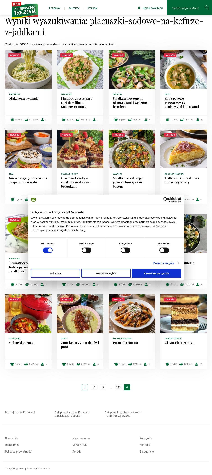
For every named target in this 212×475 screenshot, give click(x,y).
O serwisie (11, 438)
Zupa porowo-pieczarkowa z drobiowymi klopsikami (182, 102)
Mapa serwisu (81, 438)
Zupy (167, 94)
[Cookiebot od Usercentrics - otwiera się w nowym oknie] (166, 199)
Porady (76, 451)
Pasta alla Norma (125, 343)
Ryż (11, 174)
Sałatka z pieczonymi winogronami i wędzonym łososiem (131, 102)
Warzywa (14, 259)
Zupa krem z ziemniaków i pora (80, 345)
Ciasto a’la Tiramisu (179, 343)
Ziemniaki (14, 338)
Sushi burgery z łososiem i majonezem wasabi (28, 180)
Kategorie (146, 438)
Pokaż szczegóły (163, 262)
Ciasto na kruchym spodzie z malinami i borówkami (76, 182)
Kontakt (145, 445)
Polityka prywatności (18, 451)
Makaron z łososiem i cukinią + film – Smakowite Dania (76, 102)
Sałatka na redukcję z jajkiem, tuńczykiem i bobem (128, 182)
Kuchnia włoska (174, 174)
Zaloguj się (147, 451)
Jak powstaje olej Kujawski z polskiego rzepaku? (72, 414)
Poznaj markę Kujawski (20, 412)
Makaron (14, 94)
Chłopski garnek (21, 343)
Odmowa (55, 273)
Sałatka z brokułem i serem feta (179, 265)
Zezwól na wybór (106, 273)
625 (118, 387)
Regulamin (12, 445)
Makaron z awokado (23, 98)
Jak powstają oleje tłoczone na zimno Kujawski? (123, 414)
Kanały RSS (79, 445)
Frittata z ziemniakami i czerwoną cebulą (182, 180)
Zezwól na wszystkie (156, 273)
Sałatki (117, 94)
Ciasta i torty (69, 174)
